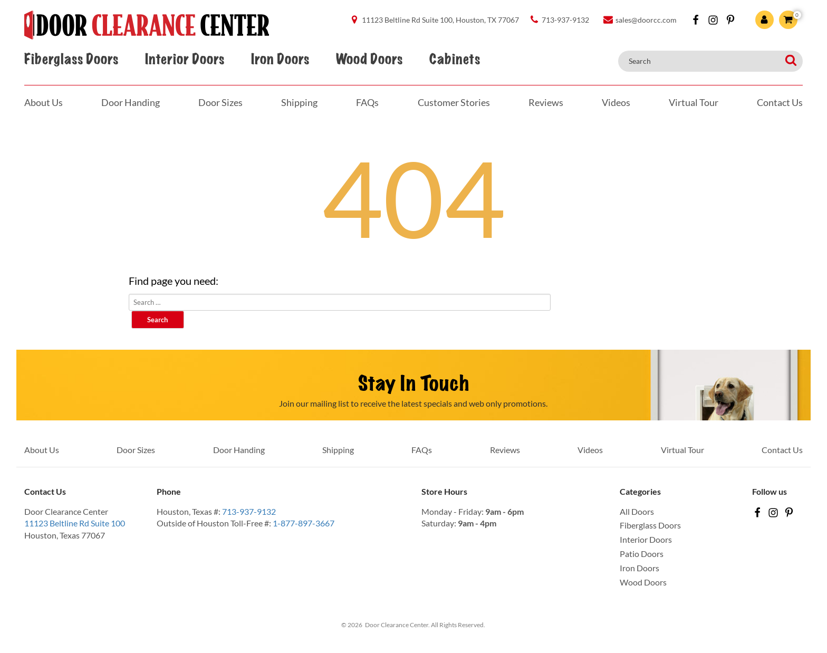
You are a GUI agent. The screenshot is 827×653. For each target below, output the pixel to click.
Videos (616, 102)
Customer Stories (454, 102)
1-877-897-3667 (303, 523)
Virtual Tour (693, 102)
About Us (43, 102)
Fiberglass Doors (71, 59)
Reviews (545, 102)
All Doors (637, 511)
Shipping (299, 102)
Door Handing (130, 102)
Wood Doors (369, 59)
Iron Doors (280, 59)
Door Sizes (220, 102)
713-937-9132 (249, 511)
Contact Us (780, 102)
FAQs (367, 102)
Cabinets (454, 59)
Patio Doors (641, 554)
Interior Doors (184, 59)
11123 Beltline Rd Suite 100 (74, 523)
